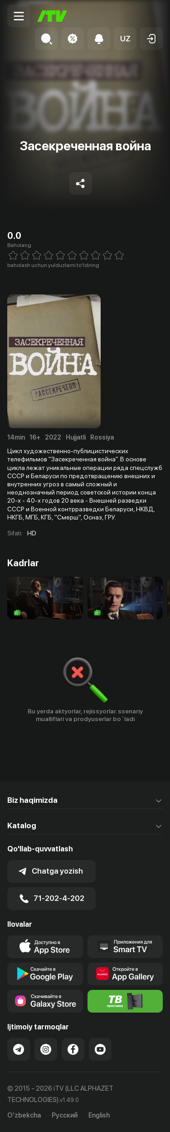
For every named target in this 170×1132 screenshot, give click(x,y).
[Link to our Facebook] (73, 1049)
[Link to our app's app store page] (45, 946)
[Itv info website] (125, 1001)
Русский (65, 1115)
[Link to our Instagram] (45, 1049)
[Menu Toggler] (18, 16)
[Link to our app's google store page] (45, 974)
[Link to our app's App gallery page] (125, 974)
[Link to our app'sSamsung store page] (45, 1001)
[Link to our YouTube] (100, 1049)
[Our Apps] (125, 946)
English (99, 1115)
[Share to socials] (80, 183)
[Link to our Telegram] (18, 1049)
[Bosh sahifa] (52, 16)
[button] (125, 38)
